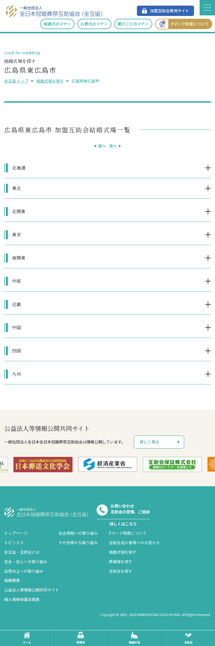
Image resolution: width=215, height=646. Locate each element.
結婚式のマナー (57, 24)
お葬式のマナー (94, 24)
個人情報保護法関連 (21, 599)
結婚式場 (134, 638)
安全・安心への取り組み (25, 561)
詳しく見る (149, 442)
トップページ (16, 533)
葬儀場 (80, 638)
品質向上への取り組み (23, 571)
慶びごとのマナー (133, 24)
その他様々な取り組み (78, 542)
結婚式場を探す (50, 81)
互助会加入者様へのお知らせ (134, 542)
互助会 (188, 638)
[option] (43, 464)
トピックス (14, 542)
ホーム (27, 638)
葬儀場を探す (120, 561)
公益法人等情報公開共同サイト (31, 590)
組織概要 (12, 580)
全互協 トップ (16, 81)
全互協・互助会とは (21, 552)
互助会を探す (120, 571)
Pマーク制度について (182, 24)
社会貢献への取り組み (78, 533)
